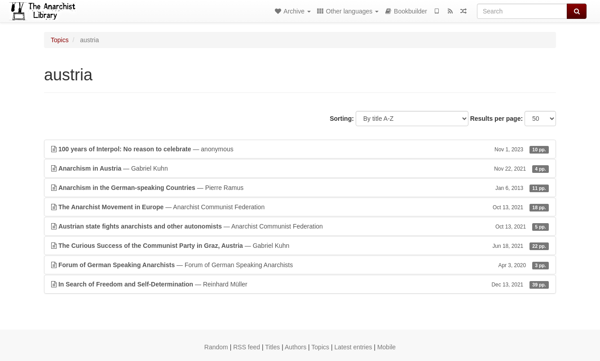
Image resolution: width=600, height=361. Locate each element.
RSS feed (246, 347)
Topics (60, 40)
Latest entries (353, 347)
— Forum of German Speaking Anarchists (300, 264)
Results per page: (496, 118)
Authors (295, 347)
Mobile (386, 347)
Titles (272, 347)
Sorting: (342, 118)
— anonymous (300, 149)
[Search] (522, 11)
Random (216, 347)
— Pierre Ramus (300, 187)
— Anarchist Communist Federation (300, 207)
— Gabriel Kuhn (300, 168)
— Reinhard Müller (300, 284)
